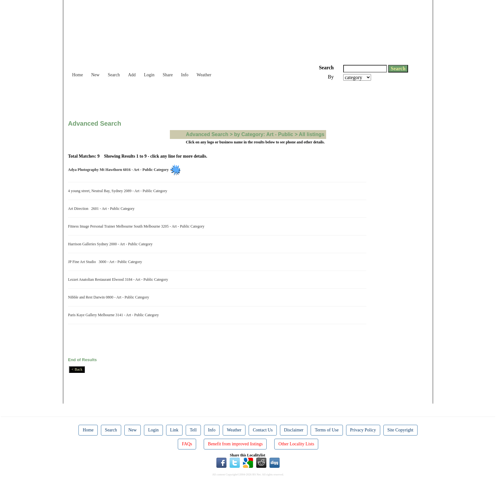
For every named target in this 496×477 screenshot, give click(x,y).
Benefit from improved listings (235, 444)
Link (174, 430)
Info (184, 74)
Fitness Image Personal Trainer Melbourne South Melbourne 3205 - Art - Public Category (137, 226)
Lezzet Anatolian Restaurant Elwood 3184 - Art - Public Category (119, 279)
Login (149, 74)
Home (77, 74)
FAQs (187, 444)
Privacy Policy (363, 430)
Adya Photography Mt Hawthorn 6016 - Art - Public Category (119, 169)
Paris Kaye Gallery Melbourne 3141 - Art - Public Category (114, 315)
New (95, 74)
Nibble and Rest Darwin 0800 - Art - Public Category (109, 297)
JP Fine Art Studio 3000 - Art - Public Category (106, 262)
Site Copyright (400, 430)
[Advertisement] (183, 98)
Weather (204, 74)
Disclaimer (293, 430)
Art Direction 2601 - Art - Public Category (102, 208)
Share (168, 74)
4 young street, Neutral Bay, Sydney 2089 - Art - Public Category (118, 191)
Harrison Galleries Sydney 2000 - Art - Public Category (111, 244)
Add (132, 74)
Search (114, 74)
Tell (193, 430)
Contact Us (263, 430)
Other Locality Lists (296, 444)
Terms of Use (326, 430)
